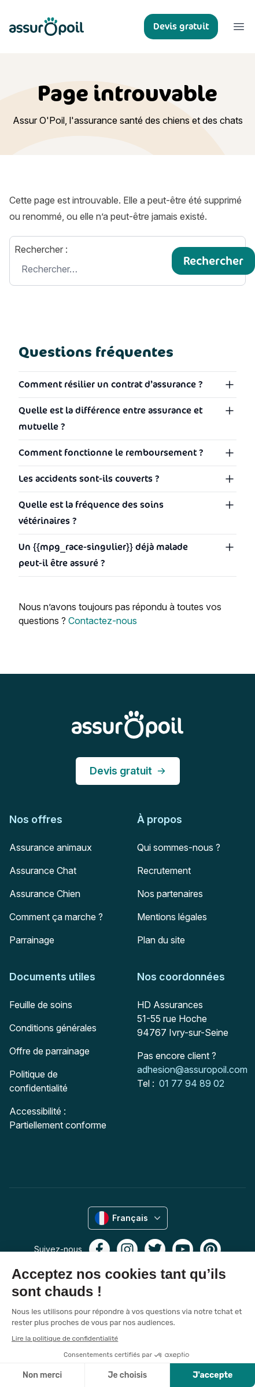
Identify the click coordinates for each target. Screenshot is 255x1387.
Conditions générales (53, 1028)
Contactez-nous (102, 620)
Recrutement (164, 870)
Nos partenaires (170, 893)
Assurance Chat (42, 870)
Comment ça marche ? (56, 917)
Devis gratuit (128, 771)
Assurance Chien (44, 893)
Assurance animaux (50, 847)
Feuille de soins (40, 1004)
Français (129, 1218)
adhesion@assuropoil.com (192, 1069)
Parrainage (31, 940)
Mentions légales (172, 917)
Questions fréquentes (96, 351)
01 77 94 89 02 (191, 1083)
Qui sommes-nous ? (178, 847)
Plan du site (161, 940)
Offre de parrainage (49, 1051)
